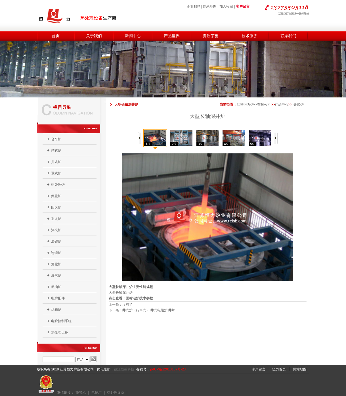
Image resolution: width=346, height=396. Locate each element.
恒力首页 (279, 369)
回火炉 (56, 207)
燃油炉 (56, 287)
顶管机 (81, 393)
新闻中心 (133, 36)
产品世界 (172, 36)
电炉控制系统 (61, 321)
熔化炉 (56, 264)
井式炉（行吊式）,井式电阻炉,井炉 (148, 310)
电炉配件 (58, 298)
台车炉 (56, 139)
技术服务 (249, 36)
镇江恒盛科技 (124, 369)
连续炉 (56, 253)
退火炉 (56, 219)
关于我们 (94, 36)
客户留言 (242, 7)
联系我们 (288, 36)
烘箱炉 (56, 310)
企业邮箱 (193, 7)
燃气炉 (56, 276)
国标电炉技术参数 (139, 298)
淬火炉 (56, 230)
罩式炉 (56, 173)
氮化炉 (56, 196)
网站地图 (210, 7)
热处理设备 (59, 332)
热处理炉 (58, 185)
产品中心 (281, 105)
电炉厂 (96, 393)
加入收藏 (226, 7)
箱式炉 (56, 151)
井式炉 (56, 162)
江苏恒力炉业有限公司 (254, 105)
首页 (56, 36)
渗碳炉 (56, 241)
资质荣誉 (211, 36)
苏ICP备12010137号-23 (168, 369)
